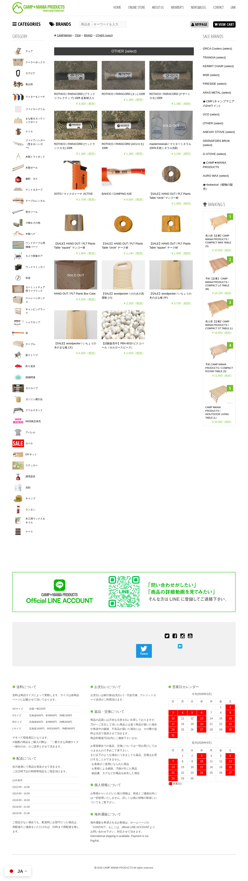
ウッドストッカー (35, 267)
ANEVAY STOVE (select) (219, 132)
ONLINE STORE (136, 7)
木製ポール (32, 167)
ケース (29, 531)
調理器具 (30, 476)
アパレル (30, 432)
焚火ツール (32, 212)
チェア (29, 51)
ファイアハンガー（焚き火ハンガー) (35, 144)
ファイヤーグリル (35, 109)
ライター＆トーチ (35, 96)
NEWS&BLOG (198, 7)
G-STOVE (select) (214, 154)
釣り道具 (30, 366)
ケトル (29, 131)
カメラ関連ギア (34, 256)
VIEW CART (224, 24)
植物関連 (30, 377)
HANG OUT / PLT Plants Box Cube (75, 293)
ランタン (30, 509)
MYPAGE (199, 24)
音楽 (28, 278)
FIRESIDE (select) (214, 83)
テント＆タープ (34, 189)
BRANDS (60, 23)
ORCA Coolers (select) (217, 48)
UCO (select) (211, 114)
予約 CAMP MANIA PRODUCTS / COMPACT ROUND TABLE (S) (219, 367)
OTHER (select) (213, 123)
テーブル (30, 344)
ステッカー (32, 465)
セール (29, 443)
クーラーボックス (35, 62)
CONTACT (218, 7)
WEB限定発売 (33, 421)
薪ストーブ (32, 355)
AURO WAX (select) (216, 175)
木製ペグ (30, 234)
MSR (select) (211, 75)
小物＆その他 (33, 222)
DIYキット (31, 454)
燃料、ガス (32, 178)
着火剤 (29, 84)
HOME (117, 7)
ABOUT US (158, 7)
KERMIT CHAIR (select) (218, 66)
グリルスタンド (34, 410)
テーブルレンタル (35, 200)
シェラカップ (33, 322)
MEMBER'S (177, 7)
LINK (233, 7)
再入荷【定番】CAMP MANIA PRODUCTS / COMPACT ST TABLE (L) (219, 324)
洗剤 (28, 487)
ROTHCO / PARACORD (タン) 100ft (123, 94)
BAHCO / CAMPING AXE (117, 193)
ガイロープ (32, 388)
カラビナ (30, 73)
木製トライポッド (35, 156)
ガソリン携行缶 (34, 399)
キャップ (30, 498)
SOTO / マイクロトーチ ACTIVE (73, 193)
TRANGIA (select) (214, 57)
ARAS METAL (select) (217, 92)
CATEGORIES (26, 23)
